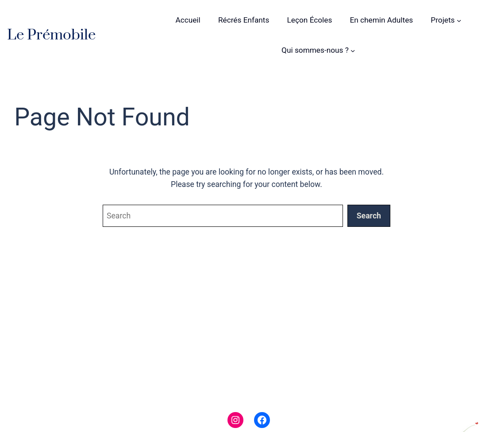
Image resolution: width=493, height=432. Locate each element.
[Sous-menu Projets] (459, 20)
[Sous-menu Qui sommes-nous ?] (352, 50)
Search (369, 215)
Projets (442, 20)
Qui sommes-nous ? (315, 50)
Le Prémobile (51, 35)
